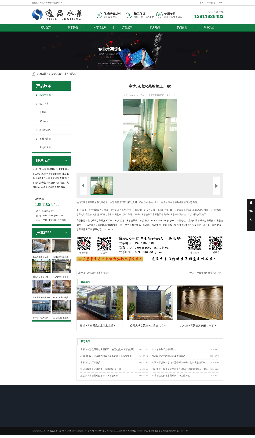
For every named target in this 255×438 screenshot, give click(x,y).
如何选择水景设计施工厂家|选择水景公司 (100, 369)
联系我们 (211, 3)
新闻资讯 (182, 27)
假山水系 (42, 121)
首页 (202, 3)
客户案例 (154, 27)
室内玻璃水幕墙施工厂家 (100, 220)
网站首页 (45, 27)
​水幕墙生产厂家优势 (90, 362)
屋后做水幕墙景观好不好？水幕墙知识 (99, 375)
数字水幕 (42, 103)
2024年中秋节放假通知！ (164, 349)
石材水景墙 (43, 139)
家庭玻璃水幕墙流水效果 (209, 272)
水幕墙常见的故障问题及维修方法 (168, 356)
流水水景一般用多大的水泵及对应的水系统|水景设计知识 (180, 369)
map (220, 3)
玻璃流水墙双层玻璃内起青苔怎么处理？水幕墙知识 (106, 356)
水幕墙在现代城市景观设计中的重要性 (171, 375)
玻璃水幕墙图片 (208, 220)
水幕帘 (41, 112)
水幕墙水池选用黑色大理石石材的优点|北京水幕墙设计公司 (109, 349)
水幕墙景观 (100, 27)
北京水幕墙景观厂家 (155, 95)
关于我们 (73, 27)
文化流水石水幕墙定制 (98, 272)
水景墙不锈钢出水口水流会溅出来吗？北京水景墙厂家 (178, 362)
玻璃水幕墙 (43, 130)
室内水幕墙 (194, 220)
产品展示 (127, 27)
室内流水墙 (43, 147)
